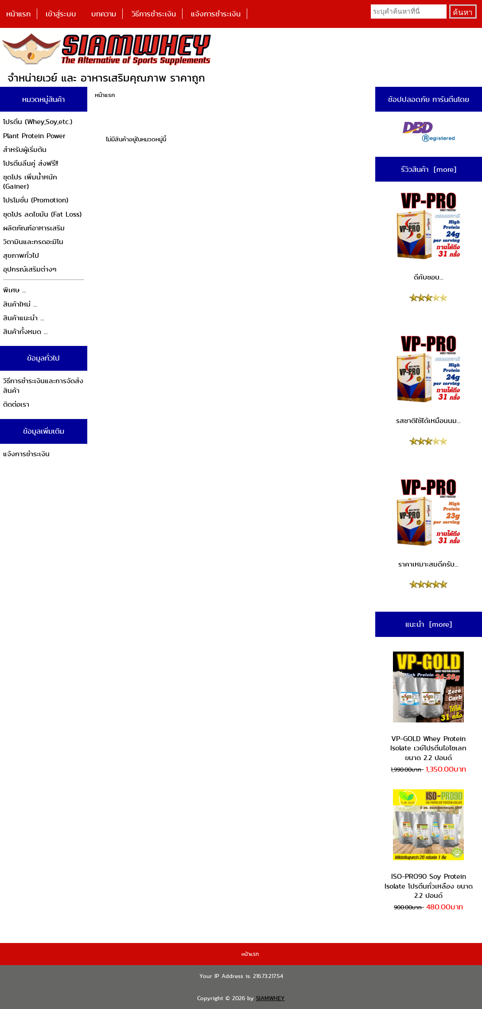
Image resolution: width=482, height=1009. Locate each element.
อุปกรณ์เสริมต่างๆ (30, 269)
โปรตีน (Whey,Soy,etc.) (37, 121)
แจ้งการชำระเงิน (216, 13)
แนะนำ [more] (428, 624)
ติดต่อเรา (16, 404)
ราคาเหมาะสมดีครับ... (428, 523)
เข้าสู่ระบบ (61, 13)
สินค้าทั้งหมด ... (25, 331)
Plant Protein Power (34, 136)
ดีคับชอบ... (428, 236)
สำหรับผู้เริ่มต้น (25, 149)
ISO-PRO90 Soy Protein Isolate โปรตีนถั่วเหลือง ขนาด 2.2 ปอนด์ (429, 844)
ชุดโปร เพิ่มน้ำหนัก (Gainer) (30, 182)
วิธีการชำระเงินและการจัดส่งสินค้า (43, 386)
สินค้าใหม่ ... (20, 304)
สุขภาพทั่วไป (21, 255)
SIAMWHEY (270, 998)
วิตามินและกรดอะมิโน (33, 242)
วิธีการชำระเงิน (154, 13)
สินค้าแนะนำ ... (23, 318)
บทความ (103, 13)
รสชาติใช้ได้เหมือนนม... (428, 380)
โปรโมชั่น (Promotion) (35, 200)
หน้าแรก (18, 13)
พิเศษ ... (14, 290)
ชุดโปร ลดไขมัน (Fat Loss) (42, 214)
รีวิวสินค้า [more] (428, 169)
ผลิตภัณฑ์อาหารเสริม (34, 228)
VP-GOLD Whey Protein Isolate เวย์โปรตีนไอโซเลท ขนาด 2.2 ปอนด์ (428, 707)
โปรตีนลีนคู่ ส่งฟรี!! (30, 163)
